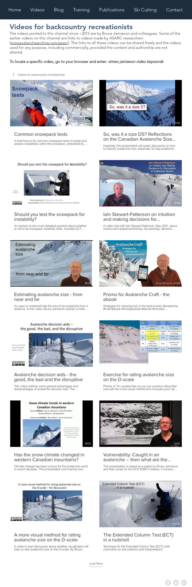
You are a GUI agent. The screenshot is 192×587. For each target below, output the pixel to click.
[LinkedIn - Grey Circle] (176, 583)
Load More (96, 563)
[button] (39, 74)
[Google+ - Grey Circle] (184, 583)
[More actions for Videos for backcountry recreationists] (39, 74)
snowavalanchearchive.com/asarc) (40, 42)
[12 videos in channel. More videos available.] (96, 315)
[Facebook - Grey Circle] (168, 583)
